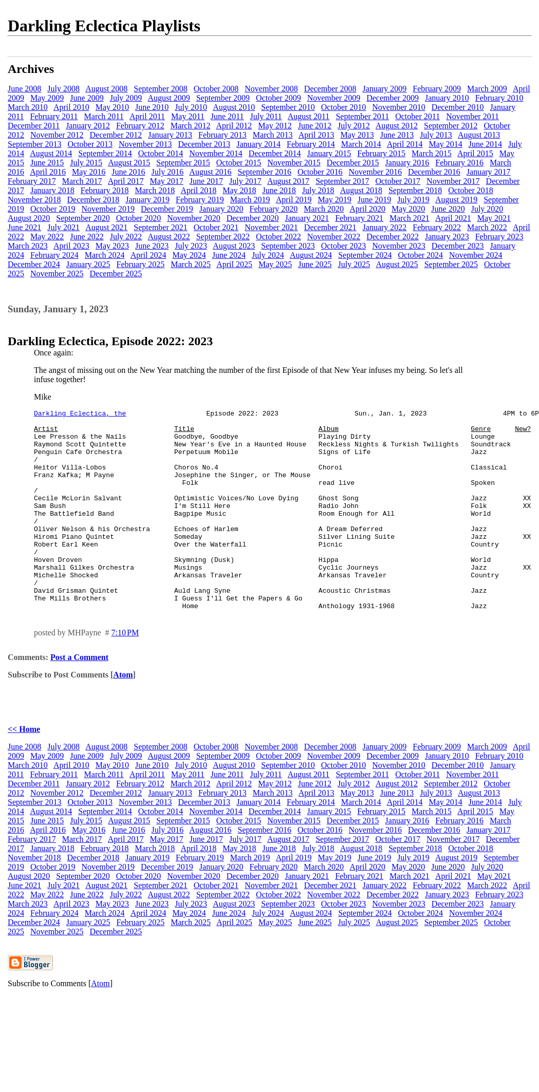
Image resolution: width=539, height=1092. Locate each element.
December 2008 (330, 88)
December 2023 (458, 245)
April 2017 (126, 181)
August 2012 (397, 125)
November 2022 (334, 236)
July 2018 (318, 190)
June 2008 (24, 88)
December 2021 (330, 227)
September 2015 (183, 162)
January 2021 (307, 218)
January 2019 (147, 199)
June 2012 (314, 125)
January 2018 (52, 190)
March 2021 (409, 218)
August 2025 (397, 264)
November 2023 (398, 245)
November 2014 (216, 153)
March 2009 (487, 88)
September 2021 (160, 227)
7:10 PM (125, 672)
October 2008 (216, 88)
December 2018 (93, 199)
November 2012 (57, 134)
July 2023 (191, 245)
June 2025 (314, 264)
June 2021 (24, 227)
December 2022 (392, 236)
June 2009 (86, 97)
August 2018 (361, 190)
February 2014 (311, 144)
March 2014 (361, 144)
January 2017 (489, 171)
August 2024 (311, 255)
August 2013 (479, 134)
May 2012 (274, 125)
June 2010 (152, 107)
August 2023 (234, 245)
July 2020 (487, 208)
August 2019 (456, 199)
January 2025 (88, 264)
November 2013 (145, 144)
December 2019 (167, 208)
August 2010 (234, 107)
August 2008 (106, 88)
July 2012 (354, 125)
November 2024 (476, 255)
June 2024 (229, 255)
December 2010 (458, 107)
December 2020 (253, 218)
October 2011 (417, 116)
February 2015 (381, 153)
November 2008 (271, 88)
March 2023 (28, 245)
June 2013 (397, 134)
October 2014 (160, 153)
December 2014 (275, 153)
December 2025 (116, 273)
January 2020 (221, 208)
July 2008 (63, 88)
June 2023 (152, 245)
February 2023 (499, 236)
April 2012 (234, 125)
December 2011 (34, 125)
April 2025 (234, 264)
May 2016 (88, 171)
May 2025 (275, 264)
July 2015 (86, 162)
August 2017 (288, 181)
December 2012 (116, 134)
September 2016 (264, 171)
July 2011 (266, 116)
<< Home (24, 769)
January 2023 (447, 236)
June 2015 (47, 162)
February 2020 (274, 208)
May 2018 (239, 190)
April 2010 (71, 107)
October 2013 (90, 144)
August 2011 (309, 116)
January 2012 (88, 125)
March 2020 (324, 208)
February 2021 (359, 218)
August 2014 (51, 153)
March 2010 (28, 107)
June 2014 (485, 144)
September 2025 (451, 264)
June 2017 (206, 181)
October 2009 (278, 97)
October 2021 (216, 227)
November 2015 (294, 162)
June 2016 (128, 171)
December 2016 (434, 171)
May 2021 (494, 218)
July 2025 (354, 264)
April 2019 (294, 199)
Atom (123, 714)
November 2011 (472, 116)
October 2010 (343, 107)
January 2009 (385, 88)
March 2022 (487, 227)
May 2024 (189, 255)
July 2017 (245, 181)
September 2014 (105, 153)
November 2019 (108, 208)
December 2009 (392, 97)
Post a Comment (79, 697)
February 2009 (437, 88)
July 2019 (413, 199)
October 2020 (138, 218)
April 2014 (405, 144)
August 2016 (210, 171)
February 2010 (499, 97)
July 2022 (126, 236)
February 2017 (32, 181)
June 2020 (447, 208)
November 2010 (398, 107)
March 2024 (105, 255)
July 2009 (126, 97)
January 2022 (385, 227)
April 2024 (148, 255)
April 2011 (147, 116)
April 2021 (453, 218)
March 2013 (273, 134)
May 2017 (166, 181)
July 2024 (268, 255)
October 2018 (470, 190)
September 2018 (415, 190)
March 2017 (82, 181)
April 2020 (367, 208)
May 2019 (334, 199)
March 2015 (432, 153)
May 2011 (188, 116)
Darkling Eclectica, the (80, 414)
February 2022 (437, 227)
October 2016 (320, 171)
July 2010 (191, 107)
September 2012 (450, 125)
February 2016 (459, 162)
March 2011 (104, 116)
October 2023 (343, 245)
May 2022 (47, 236)
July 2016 (168, 171)
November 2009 (334, 97)
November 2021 (271, 227)
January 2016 (407, 162)
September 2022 (223, 236)
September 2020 (82, 218)
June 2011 (227, 116)
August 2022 (168, 236)
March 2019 (250, 199)
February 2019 (200, 199)
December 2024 (34, 264)
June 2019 (374, 199)
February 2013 (222, 134)
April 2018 (198, 190)
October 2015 (239, 162)
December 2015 (353, 162)
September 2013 (34, 144)
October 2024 (420, 255)
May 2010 (112, 107)
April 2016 (48, 171)
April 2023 (71, 245)
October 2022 (278, 236)
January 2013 (170, 134)
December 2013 (204, 144)
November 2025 (57, 273)
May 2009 (47, 97)
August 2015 (129, 162)
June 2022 (86, 236)
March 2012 (191, 125)
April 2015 (475, 153)
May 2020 (408, 208)
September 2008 (160, 88)
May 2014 (445, 144)
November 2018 (34, 199)
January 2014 (258, 144)
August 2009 (168, 97)
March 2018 (155, 190)
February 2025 (141, 264)
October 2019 (53, 208)
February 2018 (105, 190)
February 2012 (140, 125)
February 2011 (54, 116)
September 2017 (342, 181)
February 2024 (54, 255)
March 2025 (191, 264)
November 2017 (453, 181)
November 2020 (193, 218)
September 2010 (287, 107)
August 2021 (106, 227)
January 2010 (447, 97)
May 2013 (357, 134)
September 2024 (365, 255)
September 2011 (362, 116)
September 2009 (223, 97)
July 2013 (436, 134)
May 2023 (112, 245)
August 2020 (29, 218)
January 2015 (329, 153)
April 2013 (316, 134)
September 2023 (287, 245)
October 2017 (398, 181)
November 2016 (375, 171)
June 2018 (279, 190)
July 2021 (63, 227)
